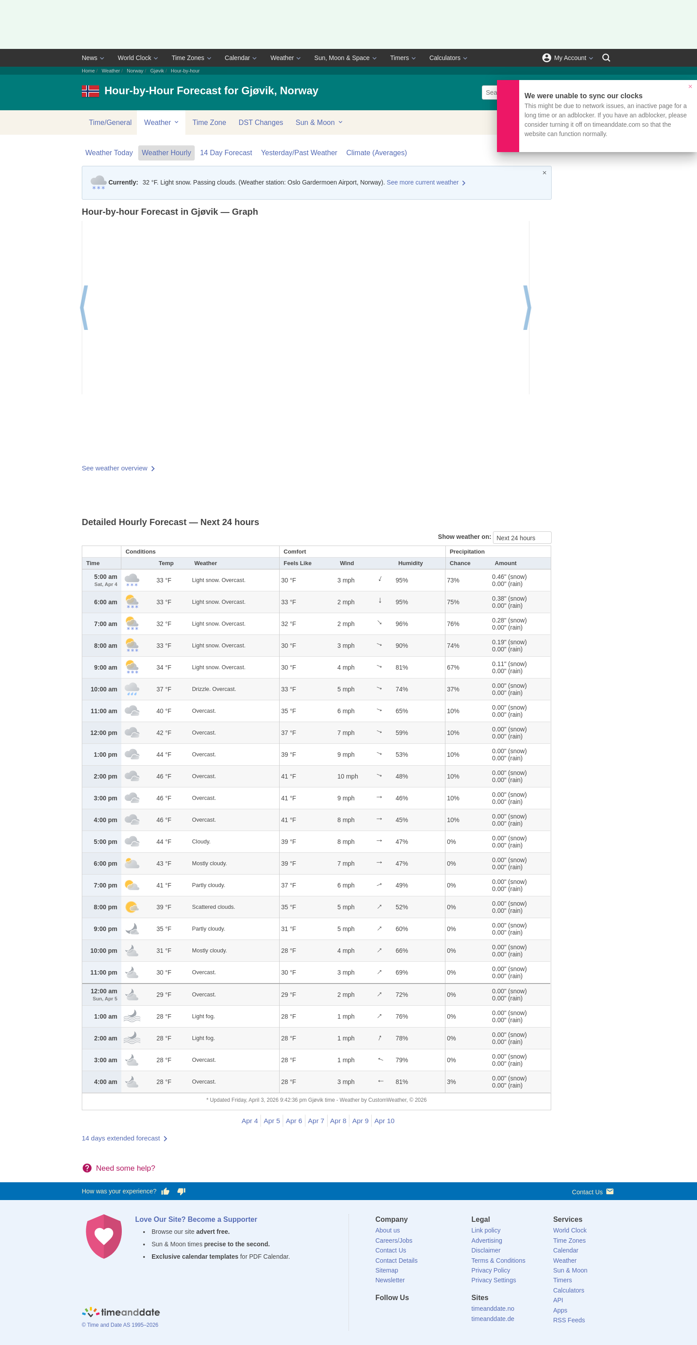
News (89, 57)
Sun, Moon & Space (342, 57)
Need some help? (125, 1168)
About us (388, 1230)
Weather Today (109, 153)
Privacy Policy (491, 1270)
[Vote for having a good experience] (165, 1191)
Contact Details (397, 1260)
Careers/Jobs (394, 1240)
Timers (399, 57)
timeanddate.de (493, 1318)
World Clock (134, 57)
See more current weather (423, 182)
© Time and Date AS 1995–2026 (120, 1325)
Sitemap (387, 1270)
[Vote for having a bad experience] (181, 1191)
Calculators (445, 57)
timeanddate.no (493, 1308)
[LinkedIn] (412, 1313)
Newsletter (390, 1280)
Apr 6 (294, 1120)
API (558, 1300)
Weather (282, 57)
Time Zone (209, 122)
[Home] (121, 1313)
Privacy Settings (494, 1280)
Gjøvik (157, 70)
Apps (560, 1310)
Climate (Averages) (376, 153)
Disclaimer (486, 1250)
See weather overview (115, 468)
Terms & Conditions (498, 1260)
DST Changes (261, 122)
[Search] (606, 58)
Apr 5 (272, 1120)
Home (88, 70)
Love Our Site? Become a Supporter (196, 1219)
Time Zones (188, 57)
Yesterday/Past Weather (299, 153)
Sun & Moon (320, 122)
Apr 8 (338, 1120)
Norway (135, 70)
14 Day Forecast (226, 153)
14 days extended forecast (121, 1138)
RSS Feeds (569, 1320)
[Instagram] (427, 1313)
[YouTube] (442, 1313)
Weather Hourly (166, 153)
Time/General (110, 122)
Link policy (486, 1230)
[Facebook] (382, 1313)
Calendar (237, 57)
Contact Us (593, 1191)
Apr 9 (360, 1120)
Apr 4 (249, 1120)
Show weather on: (465, 536)
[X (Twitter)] (397, 1313)
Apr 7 (316, 1120)
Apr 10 (384, 1120)
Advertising (487, 1240)
